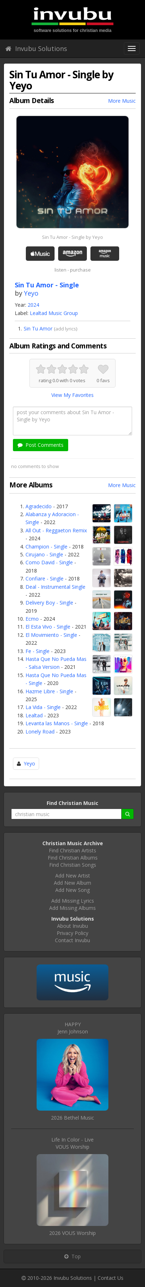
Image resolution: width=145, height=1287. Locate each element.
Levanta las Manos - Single (56, 723)
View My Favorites (72, 395)
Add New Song (72, 889)
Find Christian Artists (72, 850)
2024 (33, 304)
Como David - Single (49, 562)
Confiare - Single (44, 578)
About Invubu (72, 925)
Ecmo (32, 618)
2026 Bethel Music (72, 1117)
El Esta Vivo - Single (47, 626)
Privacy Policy (72, 933)
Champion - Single (46, 546)
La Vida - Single (43, 707)
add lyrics (65, 328)
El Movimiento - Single (51, 634)
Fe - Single (37, 651)
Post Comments (41, 444)
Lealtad (34, 715)
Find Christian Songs (72, 864)
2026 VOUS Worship (72, 1233)
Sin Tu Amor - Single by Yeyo (72, 237)
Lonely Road (40, 731)
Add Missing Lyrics (72, 900)
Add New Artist (72, 875)
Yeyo (31, 293)
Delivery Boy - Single (49, 602)
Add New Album (72, 882)
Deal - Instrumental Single (55, 586)
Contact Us (110, 1277)
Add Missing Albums (72, 907)
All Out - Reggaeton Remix (56, 530)
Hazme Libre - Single (49, 691)
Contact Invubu (72, 940)
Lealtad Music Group (54, 313)
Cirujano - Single (44, 554)
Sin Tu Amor (38, 328)
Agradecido (38, 506)
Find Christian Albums (73, 857)
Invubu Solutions (36, 48)
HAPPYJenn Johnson (72, 1028)
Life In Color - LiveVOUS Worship (72, 1143)
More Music (122, 100)
